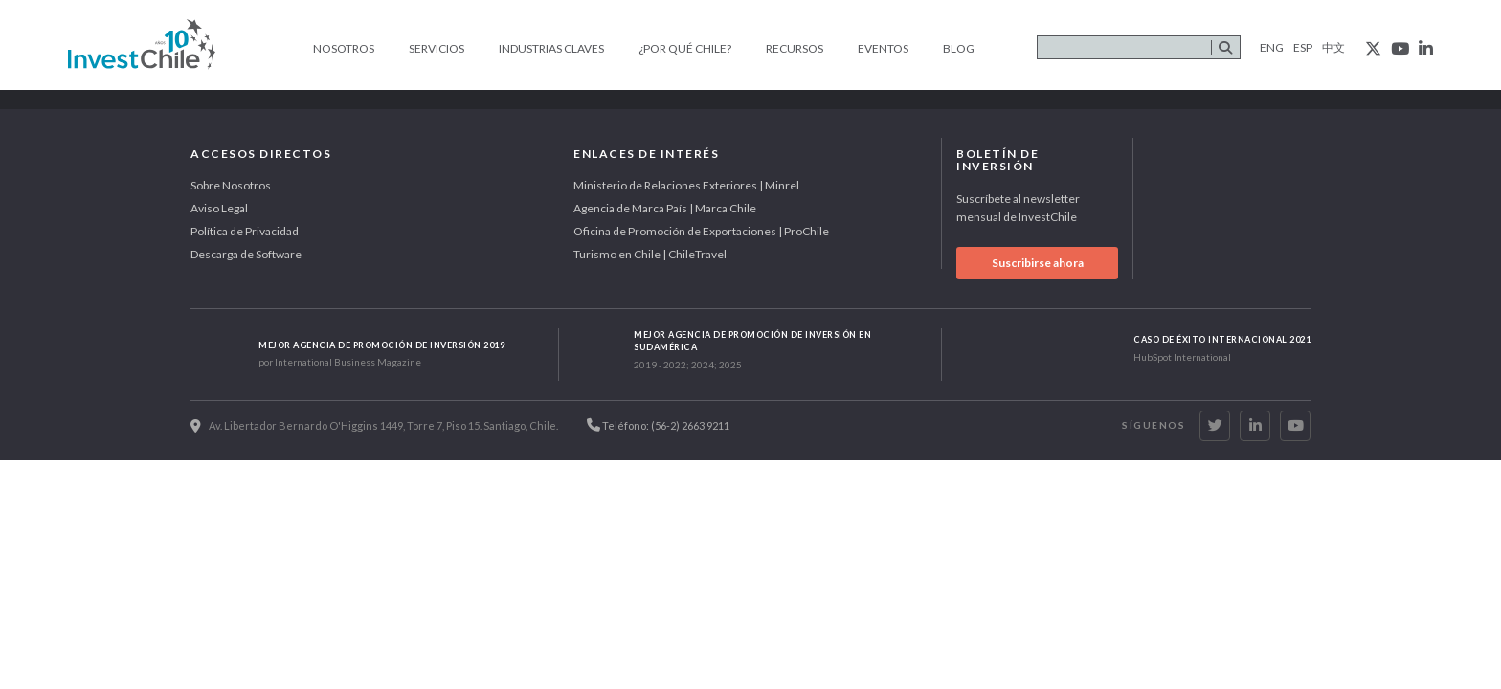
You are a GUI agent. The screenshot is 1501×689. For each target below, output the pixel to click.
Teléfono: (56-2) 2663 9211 (658, 425)
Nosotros (343, 48)
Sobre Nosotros (230, 185)
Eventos (883, 48)
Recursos (794, 48)
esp (1302, 47)
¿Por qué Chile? (684, 48)
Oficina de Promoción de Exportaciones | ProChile (701, 231)
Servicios (436, 48)
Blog (959, 48)
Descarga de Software (246, 254)
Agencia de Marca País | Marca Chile (664, 208)
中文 (1333, 47)
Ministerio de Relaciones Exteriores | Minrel (686, 185)
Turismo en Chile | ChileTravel (650, 254)
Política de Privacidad (244, 231)
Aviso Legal (219, 208)
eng (1272, 47)
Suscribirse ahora (1038, 263)
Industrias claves (551, 48)
